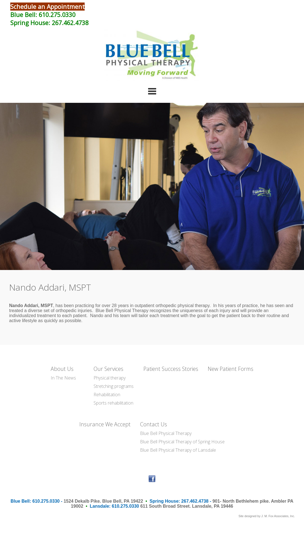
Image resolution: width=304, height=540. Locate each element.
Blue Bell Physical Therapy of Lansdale (178, 450)
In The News (63, 378)
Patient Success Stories (170, 369)
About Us (62, 369)
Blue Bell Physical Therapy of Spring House (182, 442)
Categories (152, 91)
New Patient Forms (230, 369)
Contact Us (153, 424)
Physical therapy (110, 378)
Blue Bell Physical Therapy (166, 433)
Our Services (108, 369)
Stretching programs (114, 386)
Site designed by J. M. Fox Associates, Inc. (267, 516)
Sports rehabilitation (113, 403)
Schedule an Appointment (47, 7)
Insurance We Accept (105, 424)
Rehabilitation (107, 394)
